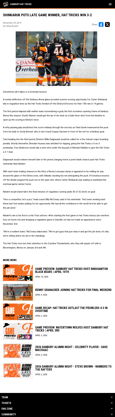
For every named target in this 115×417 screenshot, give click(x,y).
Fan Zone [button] (7, 408)
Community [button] (8, 414)
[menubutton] (110, 4)
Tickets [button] (6, 403)
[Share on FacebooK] (101, 24)
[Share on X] (107, 24)
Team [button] (4, 397)
